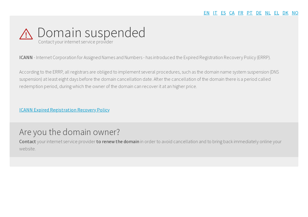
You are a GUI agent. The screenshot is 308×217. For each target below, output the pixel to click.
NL (268, 13)
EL (276, 13)
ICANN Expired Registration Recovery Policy (64, 110)
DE (259, 13)
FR (240, 13)
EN (207, 13)
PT (250, 13)
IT (215, 13)
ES (223, 13)
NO (295, 13)
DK (285, 13)
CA (232, 13)
